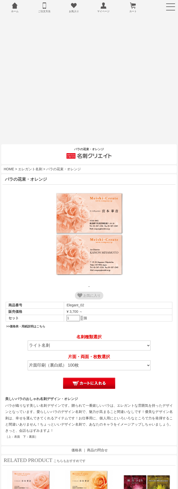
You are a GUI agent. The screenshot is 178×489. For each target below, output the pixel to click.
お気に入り (89, 283)
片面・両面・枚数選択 (89, 345)
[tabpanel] (89, 222)
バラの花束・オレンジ (63, 157)
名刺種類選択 (89, 325)
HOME (9, 157)
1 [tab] (89, 274)
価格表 (76, 439)
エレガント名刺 (30, 157)
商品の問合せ (97, 439)
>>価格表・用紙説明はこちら (25, 314)
